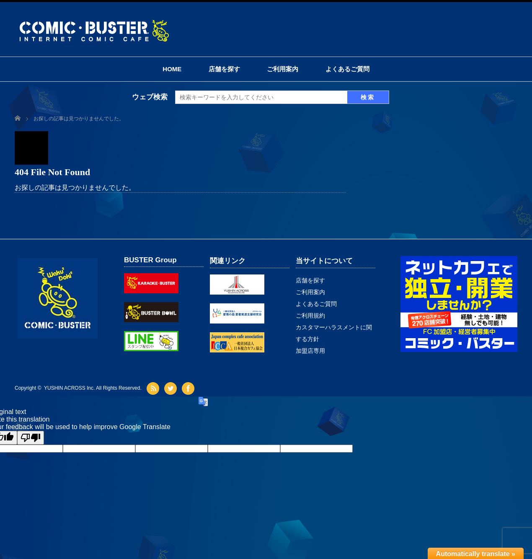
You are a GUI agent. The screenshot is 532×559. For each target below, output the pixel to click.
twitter (171, 388)
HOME (172, 68)
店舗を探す (224, 68)
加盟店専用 (310, 350)
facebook (189, 388)
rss (154, 388)
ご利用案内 (282, 68)
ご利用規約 (310, 315)
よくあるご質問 (347, 68)
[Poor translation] (30, 438)
